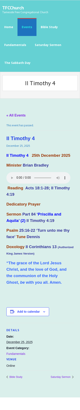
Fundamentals (15, 353)
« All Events (16, 115)
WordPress (65, 403)
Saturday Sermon (61, 376)
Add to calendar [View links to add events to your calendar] (28, 311)
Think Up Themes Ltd (31, 403)
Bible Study (15, 376)
